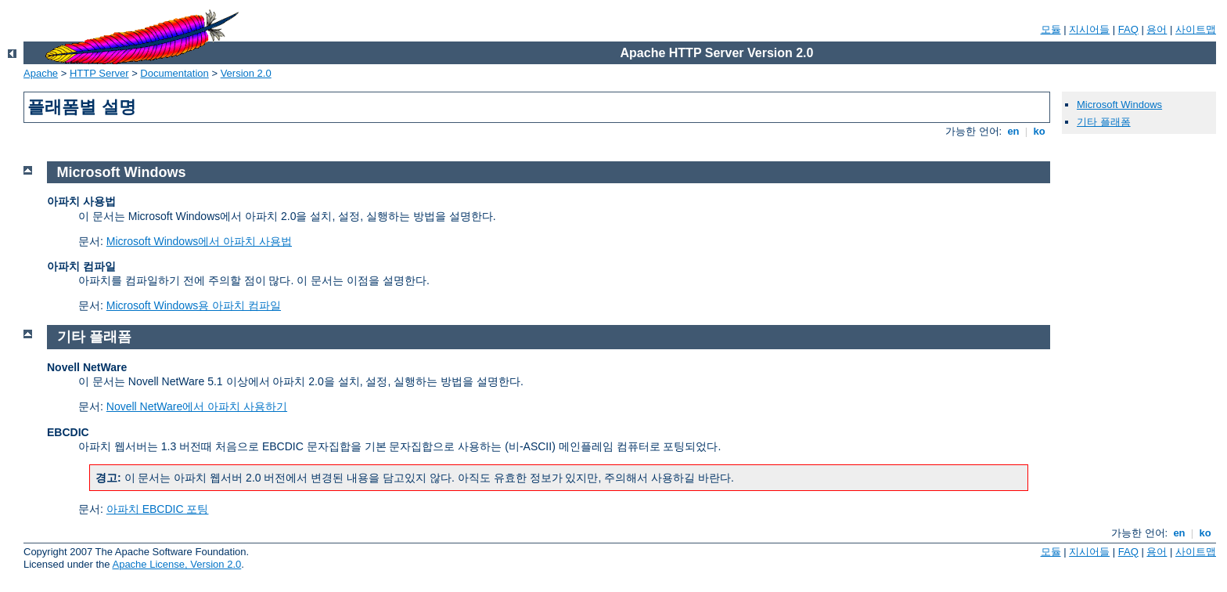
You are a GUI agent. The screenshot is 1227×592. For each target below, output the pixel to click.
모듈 (1051, 29)
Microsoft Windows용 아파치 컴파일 (193, 305)
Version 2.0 (246, 73)
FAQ (1128, 29)
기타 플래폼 (1104, 122)
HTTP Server (99, 73)
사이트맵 (1195, 29)
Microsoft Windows (1119, 104)
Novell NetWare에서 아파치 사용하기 (196, 406)
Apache (40, 73)
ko (1039, 131)
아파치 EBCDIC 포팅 (157, 509)
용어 (1156, 29)
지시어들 (1089, 29)
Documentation (174, 73)
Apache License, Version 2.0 (176, 564)
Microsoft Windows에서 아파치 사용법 (199, 241)
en (1013, 131)
